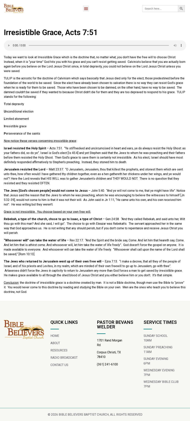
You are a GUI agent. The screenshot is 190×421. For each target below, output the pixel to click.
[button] (86, 8)
